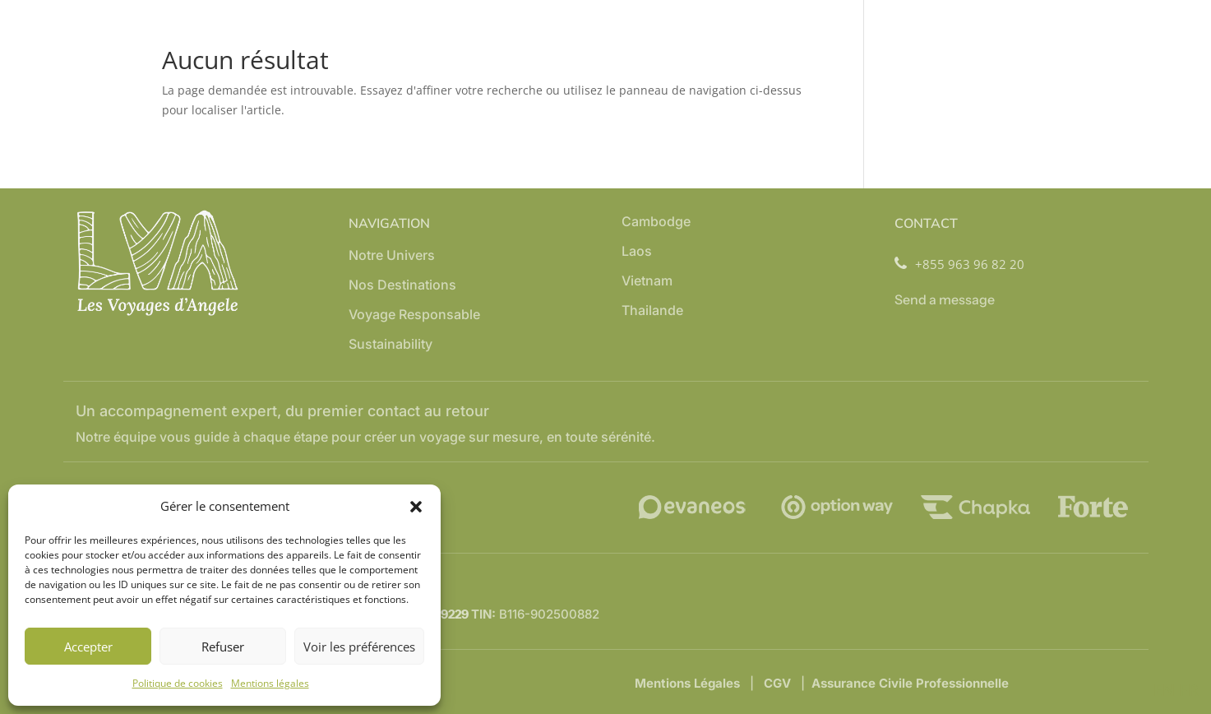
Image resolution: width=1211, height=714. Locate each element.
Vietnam (647, 282)
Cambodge (656, 223)
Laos (637, 252)
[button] (416, 506)
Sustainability (390, 345)
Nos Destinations (402, 286)
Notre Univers (392, 256)
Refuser (222, 646)
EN (1164, 690)
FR (1189, 690)
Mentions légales (270, 683)
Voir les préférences (359, 646)
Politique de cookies (177, 683)
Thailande (652, 311)
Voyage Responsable (414, 315)
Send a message (944, 299)
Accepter (88, 646)
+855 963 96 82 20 (959, 265)
